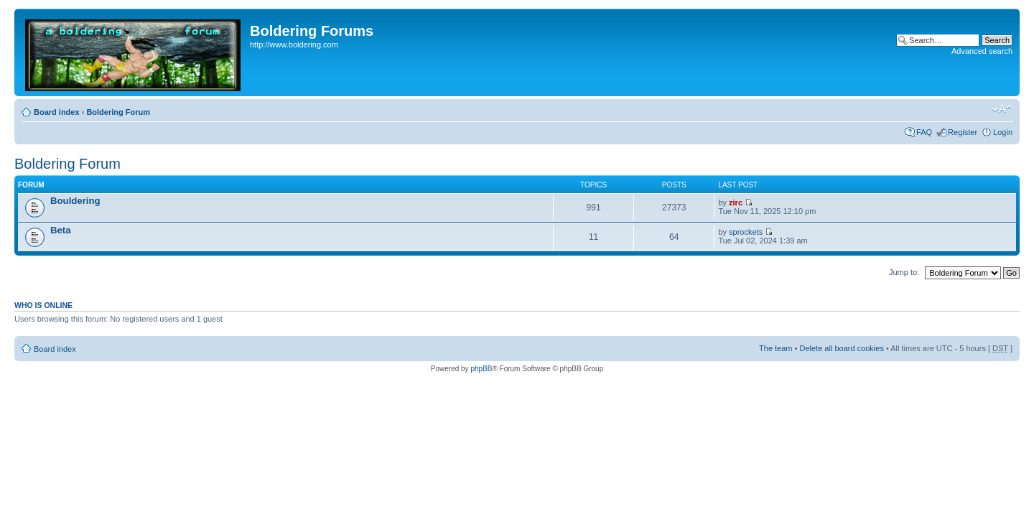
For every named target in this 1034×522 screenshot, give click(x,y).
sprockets (746, 232)
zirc (735, 202)
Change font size (1002, 109)
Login (1002, 132)
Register (962, 132)
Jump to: (904, 272)
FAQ (924, 132)
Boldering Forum (118, 112)
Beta (60, 230)
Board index (57, 112)
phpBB (481, 369)
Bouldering (75, 200)
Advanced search (981, 51)
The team (775, 348)
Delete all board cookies (841, 348)
